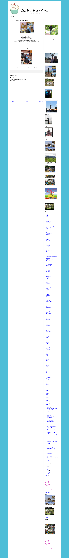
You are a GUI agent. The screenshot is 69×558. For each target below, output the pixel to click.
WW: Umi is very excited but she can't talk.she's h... (52, 409)
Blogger (38, 555)
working (47, 247)
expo (46, 339)
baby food (47, 243)
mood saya (47, 282)
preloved (47, 379)
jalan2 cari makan (48, 291)
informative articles (49, 261)
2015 (47, 398)
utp (46, 306)
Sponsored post (48, 311)
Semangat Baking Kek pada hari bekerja (52, 439)
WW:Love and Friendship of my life (52, 457)
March (48, 470)
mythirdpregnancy (49, 278)
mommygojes (48, 345)
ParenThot (47, 362)
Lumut (47, 333)
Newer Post (12, 101)
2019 (47, 393)
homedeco (47, 277)
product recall (48, 380)
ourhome (47, 267)
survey (47, 318)
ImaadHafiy (47, 356)
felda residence (48, 341)
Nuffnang (47, 289)
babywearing (14, 72)
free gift (47, 326)
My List (47, 360)
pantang (47, 293)
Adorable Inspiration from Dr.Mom (52, 418)
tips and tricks (48, 229)
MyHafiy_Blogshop (49, 223)
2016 (47, 397)
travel (47, 215)
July (47, 464)
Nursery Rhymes (48, 321)
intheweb (47, 370)
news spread (48, 302)
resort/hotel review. (49, 250)
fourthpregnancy (48, 325)
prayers (47, 348)
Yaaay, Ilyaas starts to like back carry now (52, 435)
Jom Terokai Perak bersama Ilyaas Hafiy (51, 257)
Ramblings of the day (50, 420)
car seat (47, 337)
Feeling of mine (48, 221)
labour (47, 314)
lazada (47, 373)
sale (46, 296)
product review (48, 227)
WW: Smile (48, 452)
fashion (47, 252)
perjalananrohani (48, 377)
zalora (47, 354)
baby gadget (48, 245)
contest (47, 284)
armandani (47, 365)
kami (46, 230)
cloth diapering (48, 313)
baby (46, 220)
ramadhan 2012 (48, 276)
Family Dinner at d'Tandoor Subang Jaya (52, 413)
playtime (47, 263)
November (48, 407)
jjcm (46, 371)
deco (46, 323)
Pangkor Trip (48, 300)
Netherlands (48, 234)
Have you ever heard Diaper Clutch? (51, 445)
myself (47, 232)
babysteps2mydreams (49, 249)
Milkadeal (47, 359)
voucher (47, 386)
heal (46, 368)
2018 (47, 394)
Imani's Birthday (48, 309)
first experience (48, 238)
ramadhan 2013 (48, 305)
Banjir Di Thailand (49, 456)
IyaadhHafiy (48, 281)
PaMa (47, 361)
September (49, 462)
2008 (47, 478)
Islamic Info (48, 279)
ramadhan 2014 (48, 269)
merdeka (47, 374)
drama (47, 366)
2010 (47, 475)
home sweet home (49, 244)
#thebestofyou (48, 307)
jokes (46, 372)
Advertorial (47, 297)
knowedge (47, 327)
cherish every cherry (49, 485)
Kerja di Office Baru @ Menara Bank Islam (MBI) (52, 442)
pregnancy (47, 241)
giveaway (47, 253)
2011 (47, 404)
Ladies (47, 332)
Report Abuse (47, 492)
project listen (48, 349)
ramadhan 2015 (48, 350)
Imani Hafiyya (48, 217)
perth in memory (48, 273)
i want (47, 343)
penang (47, 317)
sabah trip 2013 (48, 295)
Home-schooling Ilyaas (49, 259)
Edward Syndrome (49, 264)
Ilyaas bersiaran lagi (50, 454)
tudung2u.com (48, 385)
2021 (47, 390)
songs (47, 352)
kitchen (47, 344)
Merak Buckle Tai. (38, 46)
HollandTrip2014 (48, 236)
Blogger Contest (48, 265)
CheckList (47, 308)
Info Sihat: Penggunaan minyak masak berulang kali (52, 427)
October (48, 460)
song (46, 383)
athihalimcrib (48, 260)
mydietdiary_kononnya (49, 376)
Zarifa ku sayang (48, 258)
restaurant (47, 239)
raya (46, 251)
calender (47, 312)
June (47, 466)
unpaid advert (48, 270)
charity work (48, 338)
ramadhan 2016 (48, 331)
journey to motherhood (49, 255)
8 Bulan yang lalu (49, 415)
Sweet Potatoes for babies (51, 425)
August (48, 463)
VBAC (47, 364)
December (48, 405)
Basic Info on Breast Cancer (51, 459)
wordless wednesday (49, 233)
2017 (47, 396)
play (46, 378)
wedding (47, 353)
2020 (47, 391)
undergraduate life (49, 285)
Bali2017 (47, 355)
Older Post (41, 101)
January (48, 473)
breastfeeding (48, 222)
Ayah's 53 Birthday (50, 447)
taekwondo (47, 384)
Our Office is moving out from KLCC (51, 450)
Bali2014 (47, 299)
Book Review (48, 271)
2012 (47, 403)
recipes (47, 224)
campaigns (47, 275)
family (47, 214)
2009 (47, 476)
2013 (47, 401)
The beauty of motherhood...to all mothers (52, 433)
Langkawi (47, 288)
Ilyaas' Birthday (48, 287)
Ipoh (46, 320)
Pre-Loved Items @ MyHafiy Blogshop (51, 411)
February (48, 472)
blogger (47, 290)
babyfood (47, 336)
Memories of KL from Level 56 (51, 448)
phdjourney (47, 303)
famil (46, 367)
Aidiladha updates (49, 453)
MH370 (47, 358)
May (47, 467)
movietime (47, 315)
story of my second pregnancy (50, 226)
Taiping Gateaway (48, 301)
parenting (47, 294)
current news (48, 283)
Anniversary (48, 319)
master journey (48, 235)
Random (47, 216)
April (48, 469)
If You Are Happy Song (50, 421)
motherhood (48, 240)
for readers (47, 342)
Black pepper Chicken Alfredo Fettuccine (51, 423)
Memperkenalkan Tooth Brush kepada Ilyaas (51, 417)
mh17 (47, 329)
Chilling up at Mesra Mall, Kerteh (52, 430)
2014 (47, 400)
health (47, 228)
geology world (48, 272)
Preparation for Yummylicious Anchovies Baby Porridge (51, 429)
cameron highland (48, 266)
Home (27, 101)
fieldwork (47, 324)
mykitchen (47, 330)
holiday (47, 218)
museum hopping (48, 347)
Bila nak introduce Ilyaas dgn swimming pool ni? (51, 437)
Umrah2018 (48, 335)
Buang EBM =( (49, 443)
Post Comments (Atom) (19, 102)
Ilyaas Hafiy (48, 212)
